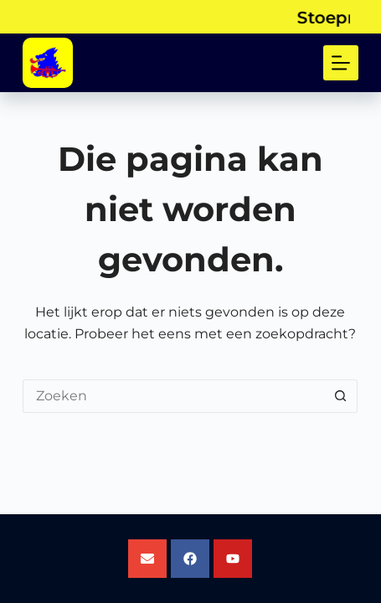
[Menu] (340, 62)
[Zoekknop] (341, 396)
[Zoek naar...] (173, 396)
